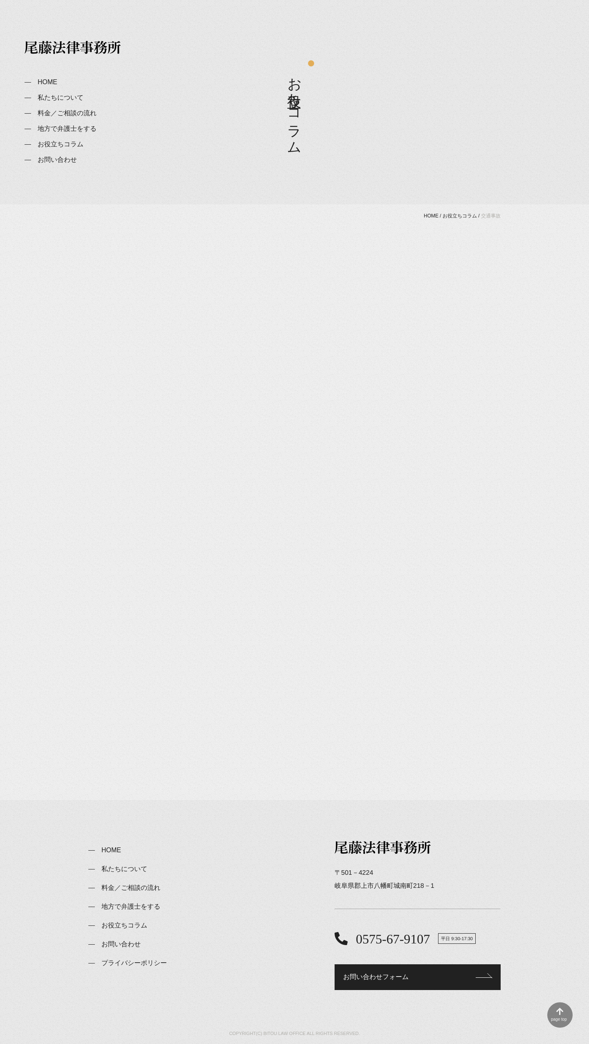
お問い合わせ (57, 159)
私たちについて (60, 97)
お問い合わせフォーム (376, 976)
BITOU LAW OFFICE (284, 1033)
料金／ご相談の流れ (67, 113)
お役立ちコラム (60, 144)
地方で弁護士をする (67, 128)
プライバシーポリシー (134, 962)
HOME (47, 81)
